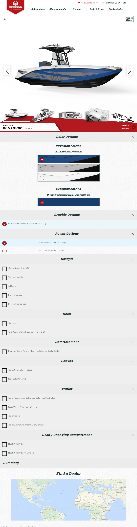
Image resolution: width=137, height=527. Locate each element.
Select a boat (39, 9)
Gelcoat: (60, 151)
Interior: (52, 195)
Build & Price (98, 9)
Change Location (116, 2)
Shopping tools (58, 9)
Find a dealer (116, 9)
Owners (80, 9)
